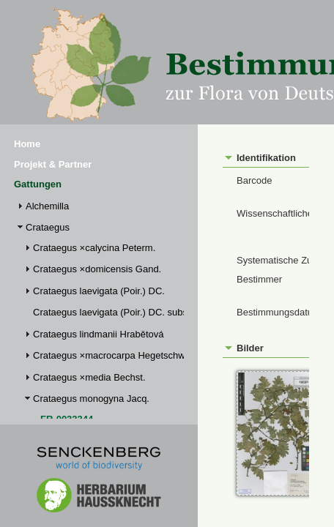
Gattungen (38, 184)
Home (27, 143)
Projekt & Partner (53, 164)
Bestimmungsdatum (279, 312)
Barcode (254, 180)
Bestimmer (259, 279)
